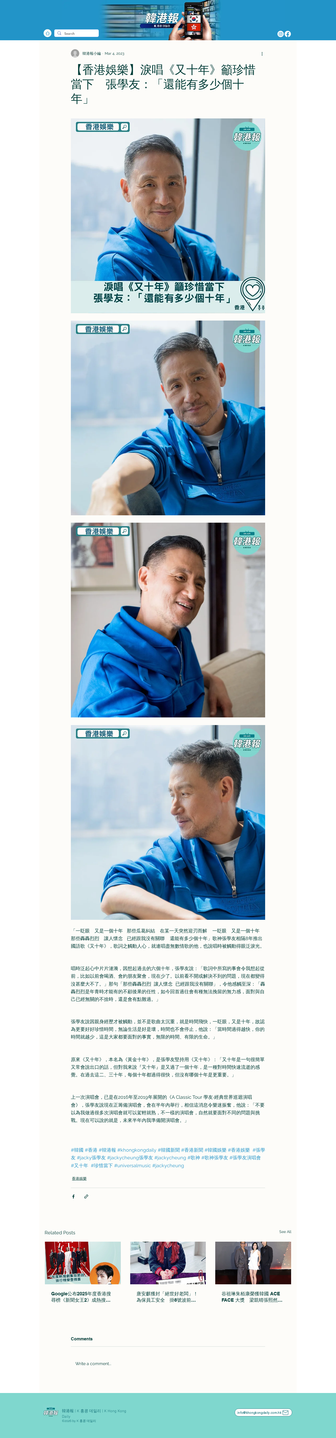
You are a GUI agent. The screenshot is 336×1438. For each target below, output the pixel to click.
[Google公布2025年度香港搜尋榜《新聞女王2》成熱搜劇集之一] (83, 1263)
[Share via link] (86, 1196)
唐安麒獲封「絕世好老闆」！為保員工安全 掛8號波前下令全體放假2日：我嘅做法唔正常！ (167, 1297)
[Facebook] (288, 34)
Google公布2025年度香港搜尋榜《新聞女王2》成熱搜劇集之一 (81, 1297)
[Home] (47, 33)
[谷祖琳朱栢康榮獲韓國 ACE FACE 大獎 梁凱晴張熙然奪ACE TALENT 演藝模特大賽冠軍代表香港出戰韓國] (253, 1263)
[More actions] (262, 53)
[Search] (76, 33)
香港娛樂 (79, 1178)
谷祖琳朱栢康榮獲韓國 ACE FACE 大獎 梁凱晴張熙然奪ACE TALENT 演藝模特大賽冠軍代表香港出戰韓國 (252, 1297)
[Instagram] (280, 34)
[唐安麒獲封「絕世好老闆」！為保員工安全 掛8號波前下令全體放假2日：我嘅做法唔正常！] (168, 1263)
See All (285, 1232)
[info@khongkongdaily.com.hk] (263, 1412)
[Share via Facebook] (73, 1196)
